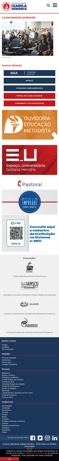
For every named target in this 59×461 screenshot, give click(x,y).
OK (9, 459)
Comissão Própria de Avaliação (13, 384)
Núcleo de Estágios (9, 388)
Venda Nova (6, 360)
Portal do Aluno (7, 397)
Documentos (6, 410)
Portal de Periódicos (9, 395)
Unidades (5, 419)
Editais (4, 432)
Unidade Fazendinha (9, 364)
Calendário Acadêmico (10, 377)
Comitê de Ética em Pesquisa (12, 380)
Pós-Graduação (7, 349)
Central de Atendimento (10, 386)
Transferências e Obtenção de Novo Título (17, 393)
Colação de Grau (8, 382)
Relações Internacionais (10, 426)
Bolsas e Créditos (8, 375)
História (4, 415)
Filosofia (5, 412)
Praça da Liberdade (9, 358)
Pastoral (5, 423)
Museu (4, 417)
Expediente (6, 430)
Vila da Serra (6, 362)
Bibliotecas (6, 373)
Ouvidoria (5, 428)
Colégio (4, 345)
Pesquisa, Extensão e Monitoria (13, 421)
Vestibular (5, 347)
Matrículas (5, 391)
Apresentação (7, 406)
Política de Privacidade (34, 453)
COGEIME (6, 408)
